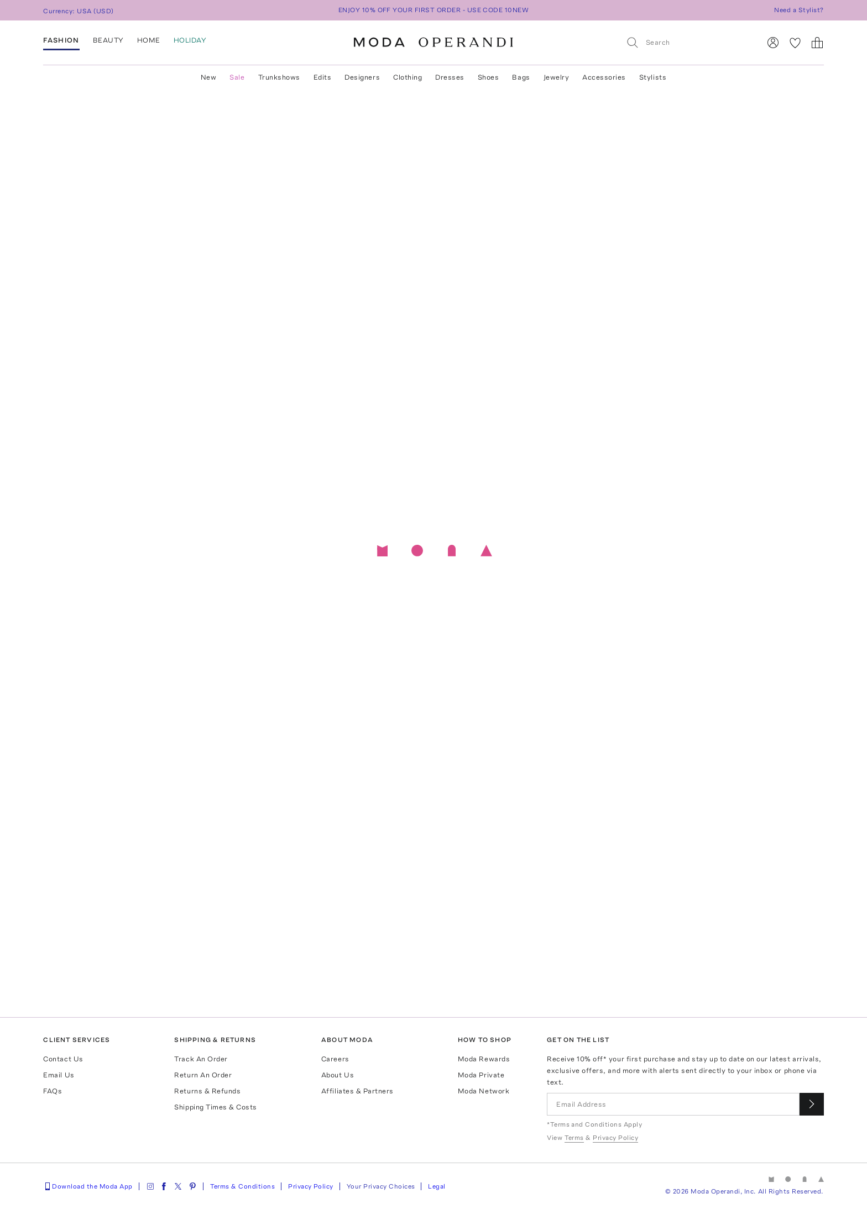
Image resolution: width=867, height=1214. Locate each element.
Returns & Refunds (207, 1091)
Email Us (58, 1075)
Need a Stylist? (798, 10)
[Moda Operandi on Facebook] (163, 1186)
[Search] (688, 42)
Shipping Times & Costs (215, 1107)
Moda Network (483, 1091)
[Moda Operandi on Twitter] (178, 1186)
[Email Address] (673, 1104)
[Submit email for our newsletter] (812, 1104)
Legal (436, 1186)
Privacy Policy (310, 1186)
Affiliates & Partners (357, 1091)
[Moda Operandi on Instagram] (150, 1186)
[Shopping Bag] (817, 42)
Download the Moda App (87, 1186)
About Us (337, 1075)
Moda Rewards (484, 1059)
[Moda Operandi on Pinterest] (192, 1186)
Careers (335, 1059)
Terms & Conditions (242, 1186)
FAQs (52, 1091)
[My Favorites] (795, 42)
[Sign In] (773, 42)
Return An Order (203, 1075)
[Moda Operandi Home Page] (433, 42)
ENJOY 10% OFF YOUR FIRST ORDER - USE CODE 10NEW (433, 10)
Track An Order (200, 1059)
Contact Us (63, 1059)
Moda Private (481, 1075)
